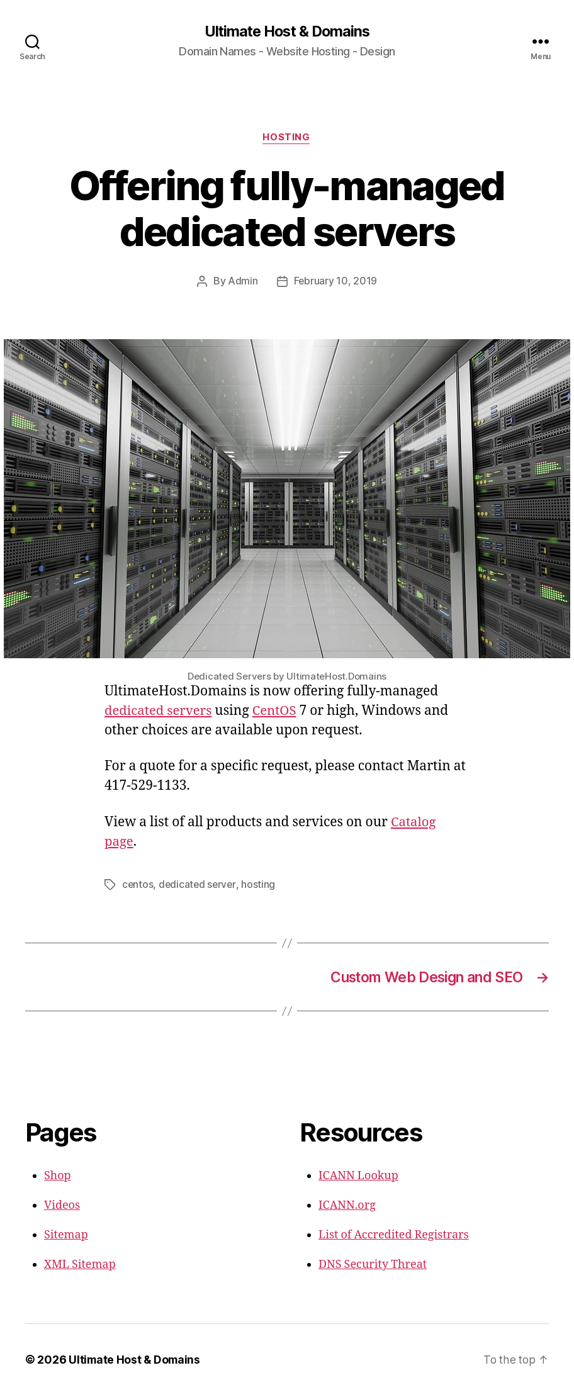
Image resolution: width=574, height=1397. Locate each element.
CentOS (278, 711)
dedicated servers (159, 711)
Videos (62, 1207)
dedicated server (199, 885)
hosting (261, 885)
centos (138, 885)
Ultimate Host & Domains (286, 31)
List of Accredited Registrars (393, 1237)
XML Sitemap (80, 1266)
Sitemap (66, 1237)
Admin (243, 282)
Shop (57, 1177)
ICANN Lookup (358, 1177)
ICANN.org (347, 1207)
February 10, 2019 (335, 282)
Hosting (287, 138)
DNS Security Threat (372, 1266)
